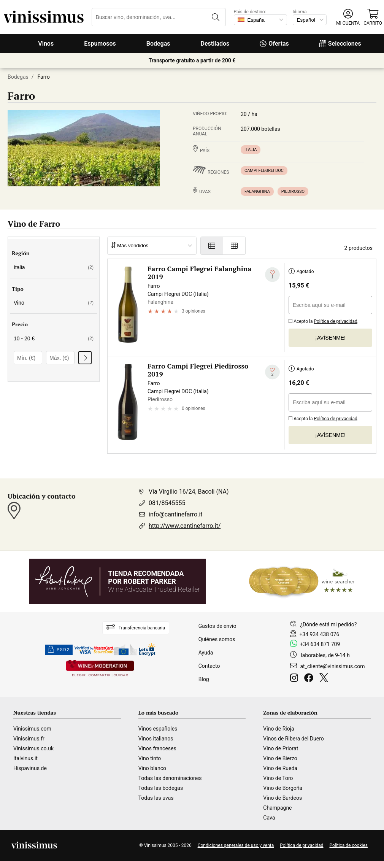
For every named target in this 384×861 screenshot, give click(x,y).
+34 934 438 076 (319, 634)
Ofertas (274, 43)
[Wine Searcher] (302, 581)
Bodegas (158, 43)
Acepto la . (324, 320)
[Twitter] (325, 678)
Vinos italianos (155, 739)
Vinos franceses (157, 748)
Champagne (277, 808)
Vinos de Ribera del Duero (293, 739)
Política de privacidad (335, 321)
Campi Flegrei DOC (264, 170)
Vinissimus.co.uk (33, 748)
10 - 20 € (54, 338)
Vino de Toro (278, 778)
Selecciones (340, 43)
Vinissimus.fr (28, 739)
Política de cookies (349, 845)
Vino (54, 303)
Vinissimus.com (32, 729)
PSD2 (59, 650)
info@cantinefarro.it (176, 514)
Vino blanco (152, 768)
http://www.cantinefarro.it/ (185, 525)
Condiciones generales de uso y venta (236, 845)
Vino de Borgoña (282, 788)
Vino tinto (149, 758)
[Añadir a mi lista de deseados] (272, 274)
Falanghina (257, 191)
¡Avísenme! (330, 338)
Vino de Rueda (280, 768)
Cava (269, 818)
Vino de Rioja (278, 729)
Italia (250, 149)
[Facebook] (310, 678)
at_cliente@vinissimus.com (332, 666)
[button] (348, 17)
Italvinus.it (25, 758)
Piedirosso (293, 191)
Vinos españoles (158, 729)
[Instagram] (295, 678)
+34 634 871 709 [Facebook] (320, 644)
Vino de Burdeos (282, 798)
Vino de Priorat (280, 748)
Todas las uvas (156, 798)
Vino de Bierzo (280, 758)
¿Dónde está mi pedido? (328, 624)
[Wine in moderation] (100, 669)
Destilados (215, 43)
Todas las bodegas (160, 788)
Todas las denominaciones (170, 778)
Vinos (46, 43)
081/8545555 (167, 503)
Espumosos (100, 43)
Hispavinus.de (30, 768)
